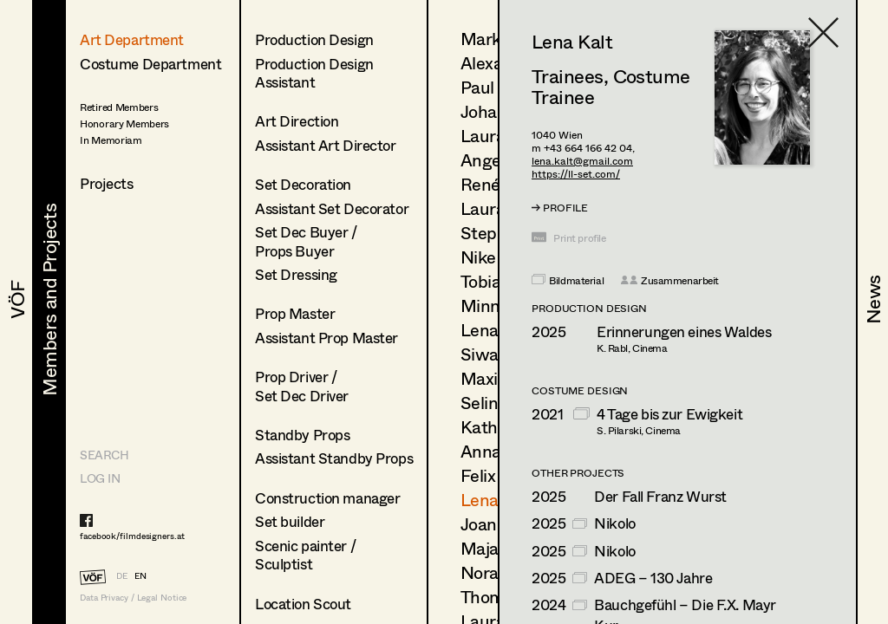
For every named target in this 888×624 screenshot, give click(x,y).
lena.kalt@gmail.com (582, 161)
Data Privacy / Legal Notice (133, 597)
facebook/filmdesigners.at (132, 536)
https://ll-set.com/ (576, 174)
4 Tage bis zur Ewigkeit (669, 414)
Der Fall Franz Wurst (660, 496)
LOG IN (100, 478)
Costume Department (150, 63)
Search (104, 454)
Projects (107, 183)
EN (140, 575)
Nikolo (614, 523)
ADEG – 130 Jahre (653, 578)
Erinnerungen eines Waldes (684, 331)
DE (121, 575)
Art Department (132, 39)
